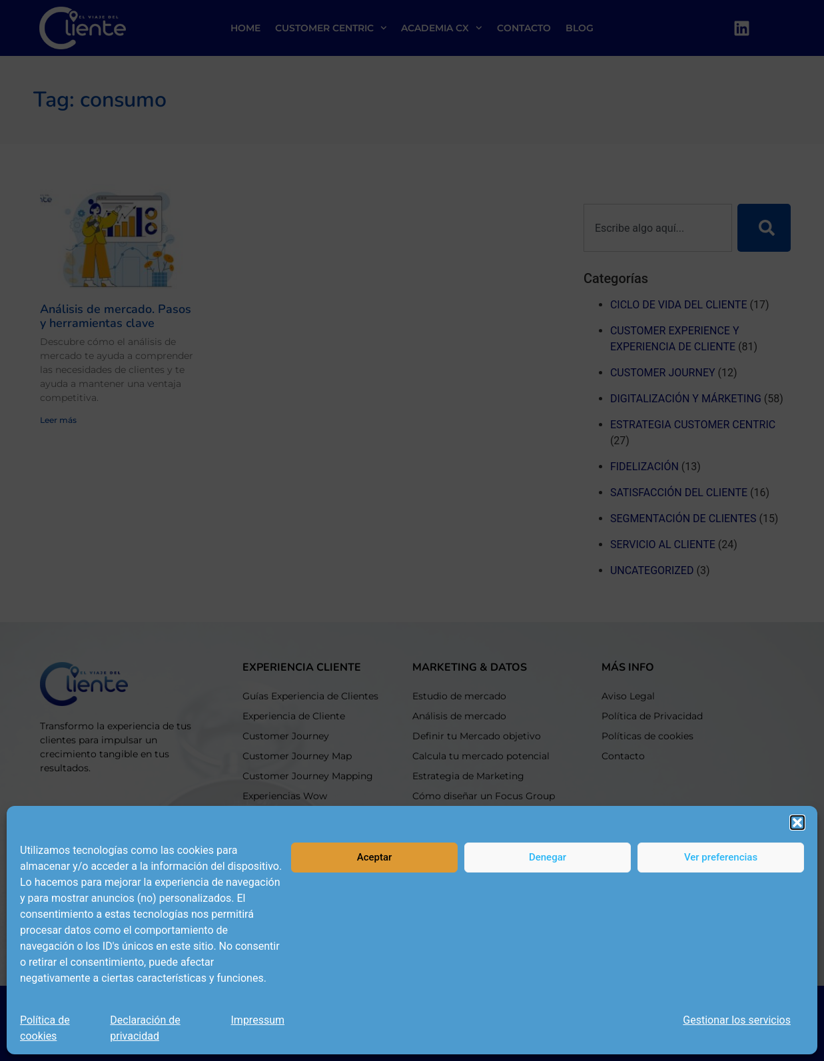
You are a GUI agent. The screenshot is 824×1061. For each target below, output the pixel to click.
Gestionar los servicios (737, 1020)
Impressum (258, 1020)
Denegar (547, 857)
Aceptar (374, 857)
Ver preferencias (720, 857)
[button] (797, 822)
